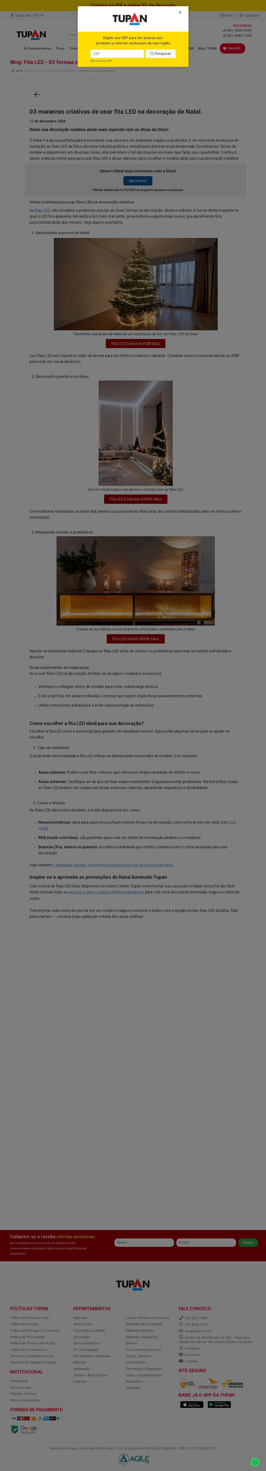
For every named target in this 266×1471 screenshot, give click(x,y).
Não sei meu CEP (101, 60)
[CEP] (117, 54)
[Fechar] (180, 12)
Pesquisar (160, 54)
